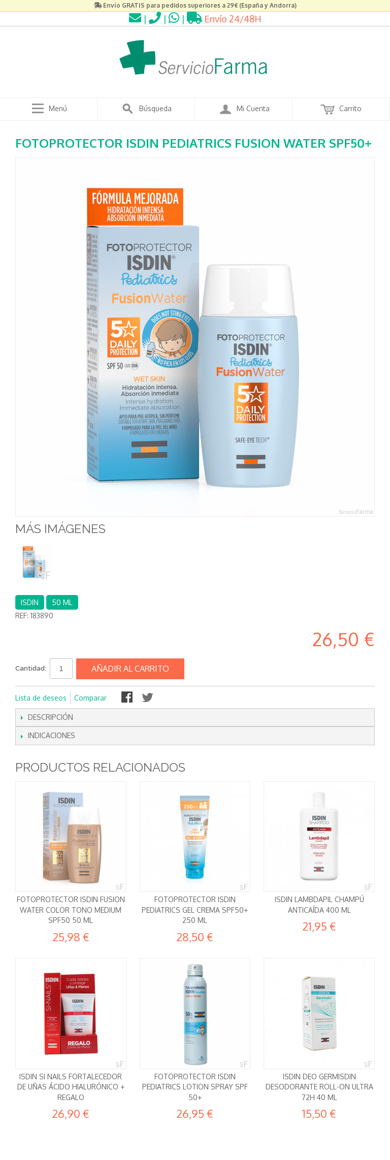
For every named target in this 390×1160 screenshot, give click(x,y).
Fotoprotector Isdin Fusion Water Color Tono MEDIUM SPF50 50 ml (71, 909)
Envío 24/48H (224, 18)
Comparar (90, 697)
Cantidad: (30, 668)
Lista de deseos (41, 697)
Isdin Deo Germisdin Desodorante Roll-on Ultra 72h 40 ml (319, 1087)
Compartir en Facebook (128, 698)
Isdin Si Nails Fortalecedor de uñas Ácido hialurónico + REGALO (70, 1087)
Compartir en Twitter (148, 698)
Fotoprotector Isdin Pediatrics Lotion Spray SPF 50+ (195, 1087)
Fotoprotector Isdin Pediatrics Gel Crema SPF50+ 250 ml (195, 909)
